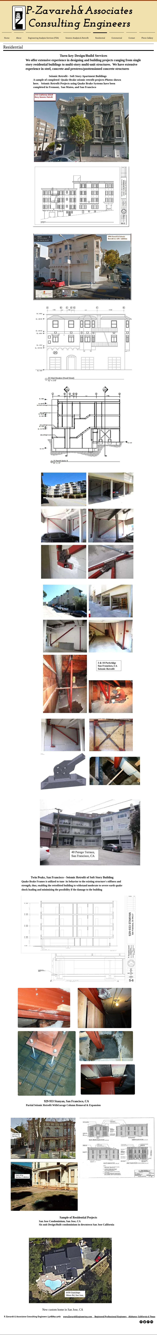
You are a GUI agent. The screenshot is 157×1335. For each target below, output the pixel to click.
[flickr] (151, 1321)
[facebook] (141, 1321)
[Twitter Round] (144, 1321)
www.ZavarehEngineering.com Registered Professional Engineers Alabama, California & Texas (109, 1316)
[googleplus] (148, 1321)
